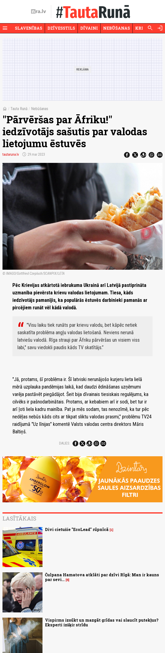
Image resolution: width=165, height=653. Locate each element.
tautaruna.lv (10, 154)
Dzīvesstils (61, 28)
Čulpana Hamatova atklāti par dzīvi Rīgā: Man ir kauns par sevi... (102, 577)
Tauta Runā (19, 108)
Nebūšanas (116, 28)
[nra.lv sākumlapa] (38, 11)
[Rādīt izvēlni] (5, 28)
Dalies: (64, 443)
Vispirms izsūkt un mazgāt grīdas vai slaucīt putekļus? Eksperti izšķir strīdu (102, 622)
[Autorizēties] (160, 28)
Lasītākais (19, 518)
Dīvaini (89, 28)
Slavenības (28, 28)
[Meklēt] (150, 28)
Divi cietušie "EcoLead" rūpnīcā (77, 529)
